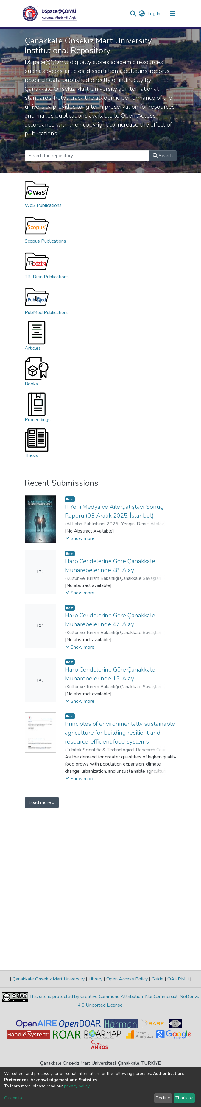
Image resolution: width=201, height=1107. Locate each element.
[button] (142, 13)
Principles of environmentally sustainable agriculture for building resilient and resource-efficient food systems (120, 733)
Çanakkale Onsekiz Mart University (48, 979)
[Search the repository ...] (87, 155)
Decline (163, 1098)
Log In (154, 13)
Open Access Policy (127, 979)
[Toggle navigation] (172, 14)
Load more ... (42, 802)
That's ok (184, 1098)
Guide (157, 979)
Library (95, 979)
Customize (14, 1098)
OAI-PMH (178, 979)
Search (163, 155)
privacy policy (76, 1086)
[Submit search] (133, 13)
